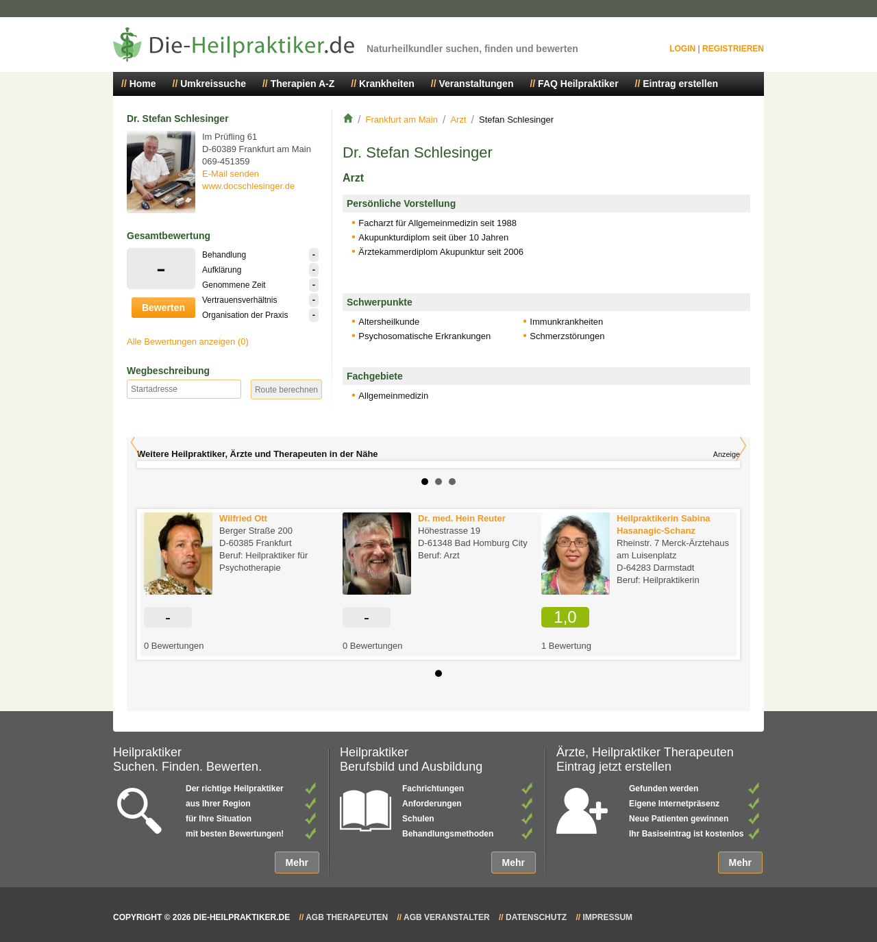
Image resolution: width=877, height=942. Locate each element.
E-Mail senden (230, 174)
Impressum (607, 917)
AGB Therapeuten (347, 917)
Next (741, 445)
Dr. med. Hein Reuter (462, 518)
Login (682, 48)
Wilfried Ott (243, 518)
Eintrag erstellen (680, 83)
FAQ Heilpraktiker (578, 83)
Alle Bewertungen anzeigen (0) (188, 341)
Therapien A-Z (303, 83)
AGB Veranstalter (447, 917)
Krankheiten (387, 83)
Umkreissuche (213, 83)
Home (142, 83)
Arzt (458, 119)
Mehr (297, 862)
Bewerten (163, 307)
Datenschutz (536, 917)
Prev (136, 442)
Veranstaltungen (476, 83)
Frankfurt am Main (401, 119)
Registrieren (733, 48)
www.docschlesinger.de (248, 186)
